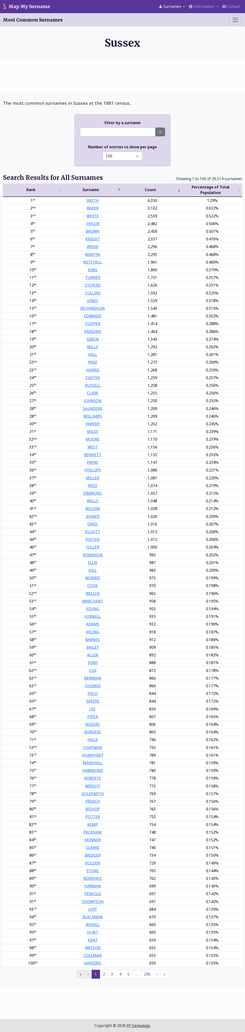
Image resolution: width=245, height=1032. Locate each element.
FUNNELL (92, 616)
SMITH (92, 200)
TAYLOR (93, 223)
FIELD (93, 693)
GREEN (93, 339)
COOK (92, 585)
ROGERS (92, 724)
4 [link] (120, 974)
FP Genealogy (138, 1025)
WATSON (92, 947)
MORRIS (92, 578)
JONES (92, 300)
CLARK (92, 393)
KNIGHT (92, 239)
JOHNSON (92, 400)
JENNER (93, 516)
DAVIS (92, 524)
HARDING (92, 963)
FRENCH (92, 801)
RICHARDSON (92, 308)
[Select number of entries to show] (122, 156)
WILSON (92, 508)
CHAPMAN (92, 747)
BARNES (92, 639)
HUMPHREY (92, 755)
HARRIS (93, 370)
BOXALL (93, 924)
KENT (93, 940)
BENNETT (92, 454)
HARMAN (92, 886)
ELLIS (92, 562)
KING (92, 269)
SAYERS (92, 701)
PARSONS (92, 331)
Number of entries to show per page (122, 147)
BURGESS (92, 732)
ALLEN (92, 655)
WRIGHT (92, 786)
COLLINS (92, 293)
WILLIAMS (93, 416)
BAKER (93, 208)
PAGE (92, 362)
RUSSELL (92, 385)
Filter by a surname (123, 122)
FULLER (92, 547)
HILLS (93, 739)
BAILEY (92, 647)
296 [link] (147, 974)
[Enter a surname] (118, 132)
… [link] (136, 974)
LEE (92, 709)
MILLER (92, 478)
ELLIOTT (92, 531)
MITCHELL (92, 262)
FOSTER (93, 539)
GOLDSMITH (92, 793)
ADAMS (92, 624)
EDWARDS (92, 316)
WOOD (93, 246)
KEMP (92, 824)
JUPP (92, 909)
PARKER (93, 424)
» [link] (165, 974)
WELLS (92, 501)
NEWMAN (92, 678)
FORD (93, 662)
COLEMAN (93, 955)
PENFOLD (92, 893)
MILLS (92, 347)
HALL (92, 354)
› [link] (157, 974)
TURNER (92, 277)
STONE (92, 870)
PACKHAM (93, 832)
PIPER (92, 716)
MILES (92, 431)
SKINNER (92, 840)
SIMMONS (92, 493)
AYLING (92, 632)
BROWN (93, 231)
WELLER (93, 593)
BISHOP (93, 809)
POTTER (92, 816)
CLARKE (93, 847)
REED (92, 485)
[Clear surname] (160, 132)
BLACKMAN (93, 917)
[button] (172, 6)
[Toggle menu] (235, 20)
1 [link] (96, 974)
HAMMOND (92, 770)
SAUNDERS (92, 408)
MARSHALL (92, 763)
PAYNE (92, 462)
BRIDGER (93, 855)
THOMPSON (93, 901)
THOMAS (92, 685)
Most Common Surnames (33, 20)
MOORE (93, 439)
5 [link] (128, 974)
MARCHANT (92, 601)
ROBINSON (93, 555)
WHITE (93, 216)
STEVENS (93, 285)
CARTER (93, 377)
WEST (93, 447)
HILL (93, 570)
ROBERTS (92, 778)
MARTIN (92, 254)
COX (92, 670)
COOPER (92, 323)
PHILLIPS (92, 470)
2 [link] (104, 974)
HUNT (92, 932)
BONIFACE (93, 878)
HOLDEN (92, 863)
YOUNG (92, 608)
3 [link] (112, 974)
